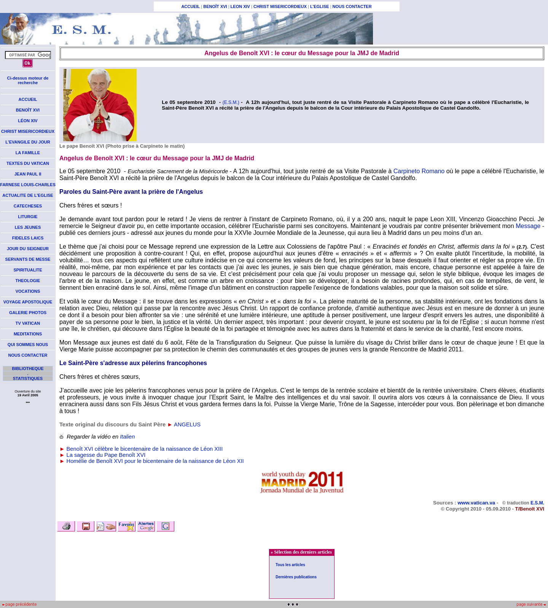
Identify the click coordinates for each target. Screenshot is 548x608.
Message (528, 226)
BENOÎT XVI (215, 6)
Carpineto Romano (418, 171)
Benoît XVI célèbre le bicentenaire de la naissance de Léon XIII (145, 449)
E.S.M (536, 503)
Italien (127, 437)
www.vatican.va (476, 503)
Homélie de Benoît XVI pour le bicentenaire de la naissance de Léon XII (155, 461)
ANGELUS (187, 424)
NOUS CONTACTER (352, 6)
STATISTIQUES (28, 378)
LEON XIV (240, 6)
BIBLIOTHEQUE (27, 368)
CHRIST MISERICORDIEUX (280, 6)
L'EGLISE (319, 6)
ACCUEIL (190, 6)
